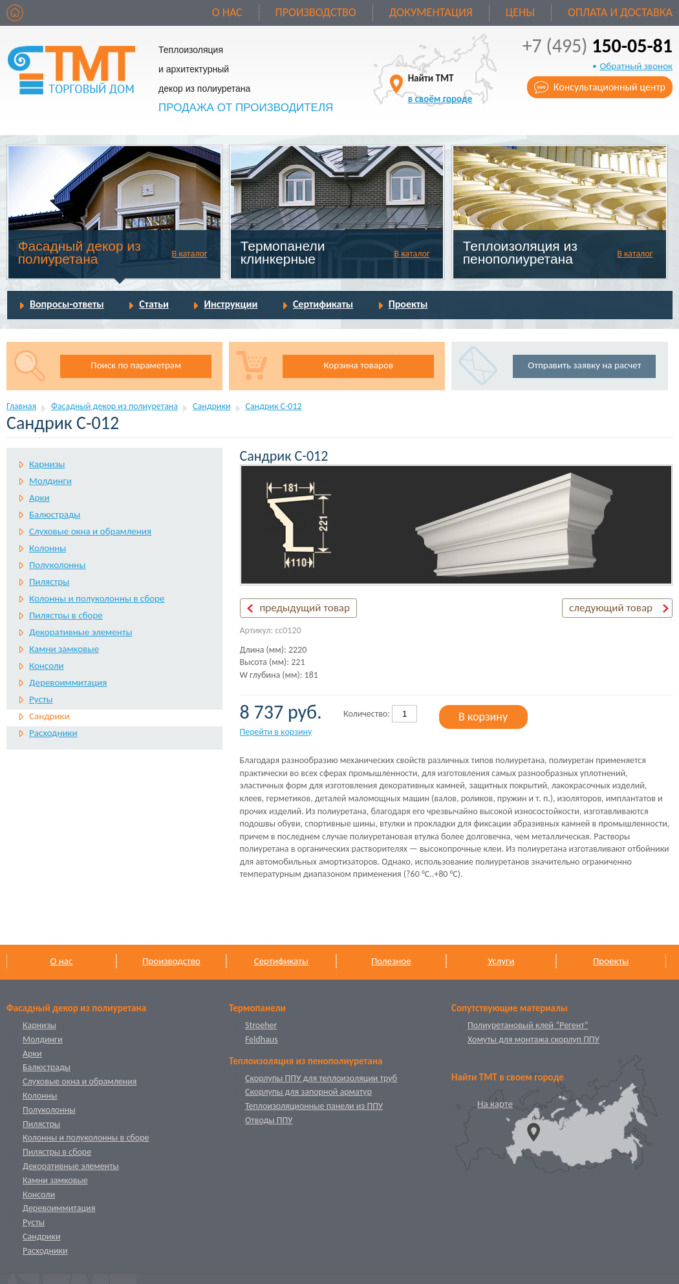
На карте (495, 1104)
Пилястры (49, 581)
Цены (520, 12)
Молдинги (50, 481)
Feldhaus (261, 1039)
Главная (21, 406)
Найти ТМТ (440, 88)
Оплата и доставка (620, 12)
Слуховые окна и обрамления (90, 531)
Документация (431, 12)
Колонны (47, 548)
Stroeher (261, 1025)
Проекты (408, 304)
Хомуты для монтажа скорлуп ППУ (533, 1039)
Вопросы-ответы (67, 304)
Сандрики (211, 406)
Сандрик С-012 (274, 406)
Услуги (501, 961)
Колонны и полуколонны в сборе (96, 598)
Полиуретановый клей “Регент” (528, 1025)
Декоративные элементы (80, 632)
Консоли (46, 665)
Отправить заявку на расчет (584, 365)
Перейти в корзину (276, 731)
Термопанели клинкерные (283, 252)
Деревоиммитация (68, 682)
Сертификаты (323, 304)
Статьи (154, 304)
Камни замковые (64, 649)
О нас (227, 12)
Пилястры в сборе (66, 615)
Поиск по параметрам (136, 365)
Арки (39, 497)
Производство (315, 12)
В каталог (189, 253)
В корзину (483, 717)
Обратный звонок (636, 66)
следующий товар (610, 608)
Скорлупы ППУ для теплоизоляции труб (321, 1078)
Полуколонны (57, 565)
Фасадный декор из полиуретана (79, 252)
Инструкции (230, 304)
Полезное (391, 961)
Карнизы (47, 464)
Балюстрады (54, 514)
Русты (41, 699)
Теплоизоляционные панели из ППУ (314, 1105)
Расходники (53, 733)
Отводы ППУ (268, 1120)
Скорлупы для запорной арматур (308, 1091)
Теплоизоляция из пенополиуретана (520, 252)
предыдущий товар (305, 608)
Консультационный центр (609, 87)
